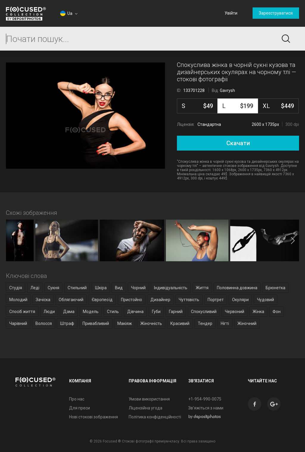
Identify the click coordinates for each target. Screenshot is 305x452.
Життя (202, 287)
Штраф (67, 323)
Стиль (113, 311)
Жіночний (246, 323)
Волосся (43, 323)
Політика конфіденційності (155, 417)
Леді (34, 287)
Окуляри (240, 299)
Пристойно (131, 299)
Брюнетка (275, 287)
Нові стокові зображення (93, 417)
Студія (15, 287)
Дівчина (135, 311)
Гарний (176, 311)
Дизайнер (160, 299)
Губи (156, 311)
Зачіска (43, 299)
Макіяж (124, 323)
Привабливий (96, 323)
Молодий (18, 299)
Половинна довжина (237, 287)
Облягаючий (71, 299)
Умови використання (149, 399)
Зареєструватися (276, 13)
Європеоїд (102, 299)
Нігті (225, 323)
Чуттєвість (189, 299)
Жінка (258, 311)
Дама (68, 311)
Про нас (76, 399)
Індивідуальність (170, 287)
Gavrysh (227, 90)
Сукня (53, 287)
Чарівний (18, 323)
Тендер (205, 323)
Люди (49, 311)
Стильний (77, 287)
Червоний (234, 311)
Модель (91, 311)
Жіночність (151, 323)
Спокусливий (204, 311)
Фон (277, 311)
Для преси (79, 408)
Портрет (216, 299)
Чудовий (265, 299)
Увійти (231, 13)
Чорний (138, 287)
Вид (119, 287)
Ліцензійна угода (145, 408)
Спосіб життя (22, 311)
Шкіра (101, 287)
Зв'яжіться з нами (205, 408)
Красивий (179, 323)
